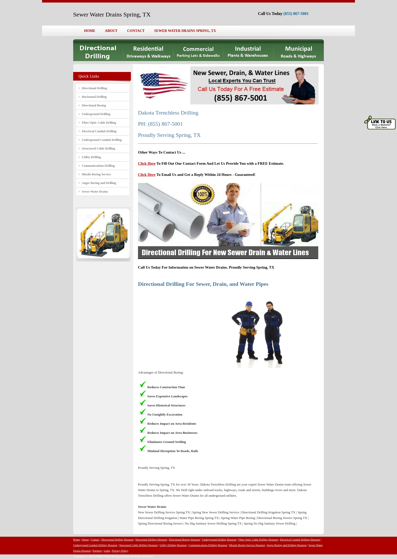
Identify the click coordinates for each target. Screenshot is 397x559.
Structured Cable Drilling (98, 148)
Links (107, 550)
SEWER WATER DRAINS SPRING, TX (185, 31)
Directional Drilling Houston (117, 539)
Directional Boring (94, 105)
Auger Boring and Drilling (99, 183)
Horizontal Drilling (94, 97)
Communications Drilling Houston (208, 545)
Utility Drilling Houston (173, 545)
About (85, 539)
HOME (89, 31)
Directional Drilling (94, 88)
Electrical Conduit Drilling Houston (300, 539)
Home (76, 539)
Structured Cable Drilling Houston (138, 545)
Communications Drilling (98, 165)
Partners (97, 550)
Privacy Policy (120, 550)
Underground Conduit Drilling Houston (95, 545)
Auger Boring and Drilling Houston (287, 545)
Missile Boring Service (96, 174)
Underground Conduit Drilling (102, 140)
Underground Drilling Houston (219, 539)
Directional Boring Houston (184, 539)
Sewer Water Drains (95, 191)
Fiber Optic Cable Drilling (99, 122)
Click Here (146, 163)
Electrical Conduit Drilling (99, 131)
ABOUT (111, 31)
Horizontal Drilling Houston (151, 539)
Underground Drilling (96, 114)
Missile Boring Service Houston (247, 545)
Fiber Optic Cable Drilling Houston (258, 539)
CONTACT (136, 31)
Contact (95, 539)
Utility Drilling (91, 157)
